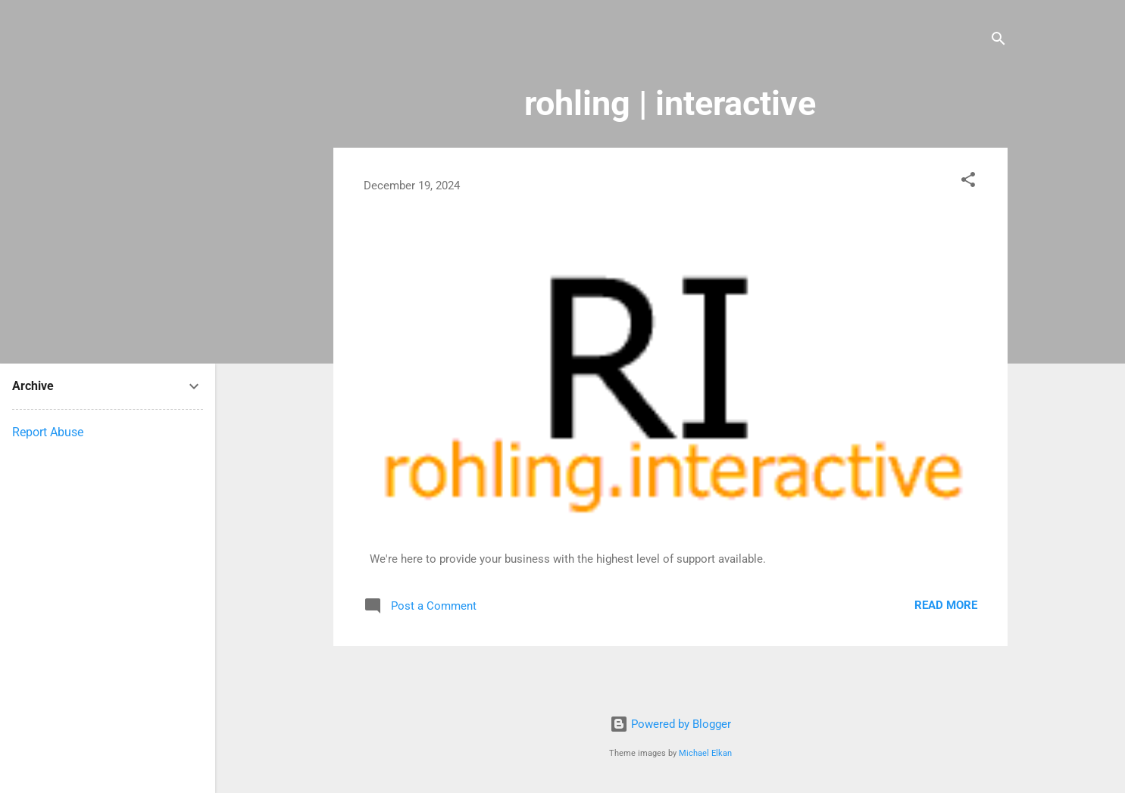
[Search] (998, 41)
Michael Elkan (705, 753)
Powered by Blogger (670, 724)
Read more (945, 605)
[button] (968, 182)
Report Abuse (47, 432)
